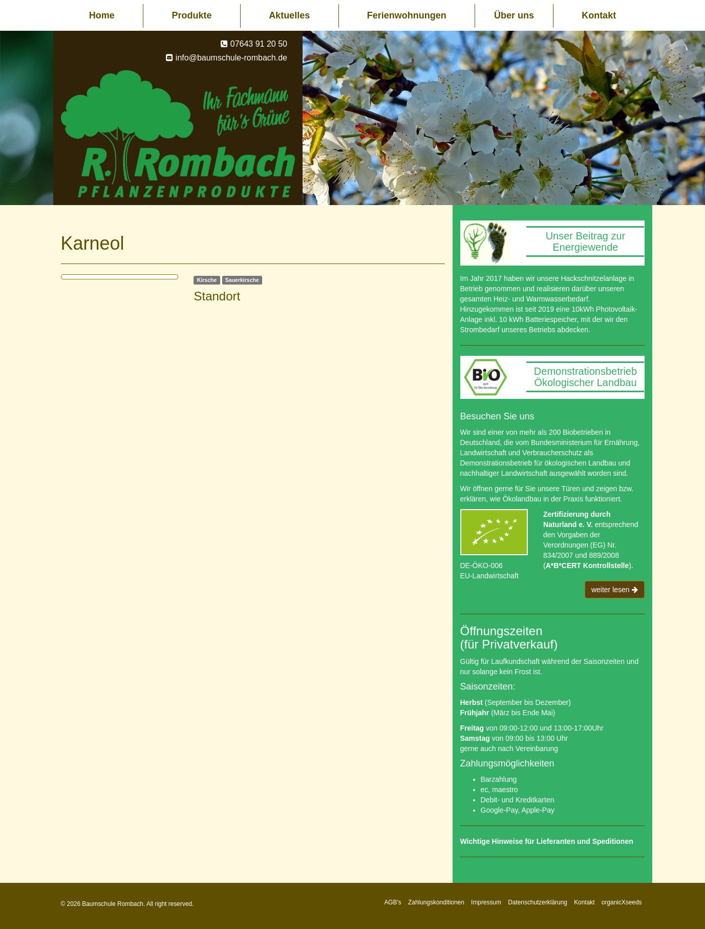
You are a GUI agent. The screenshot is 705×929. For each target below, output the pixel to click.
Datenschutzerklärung (537, 902)
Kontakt (599, 15)
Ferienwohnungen (406, 15)
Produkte (191, 15)
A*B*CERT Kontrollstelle (587, 565)
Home (102, 15)
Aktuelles (289, 15)
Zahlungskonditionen (436, 902)
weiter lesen (614, 589)
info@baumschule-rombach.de (231, 57)
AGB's (392, 902)
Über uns (514, 15)
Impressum (486, 902)
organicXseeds (622, 902)
